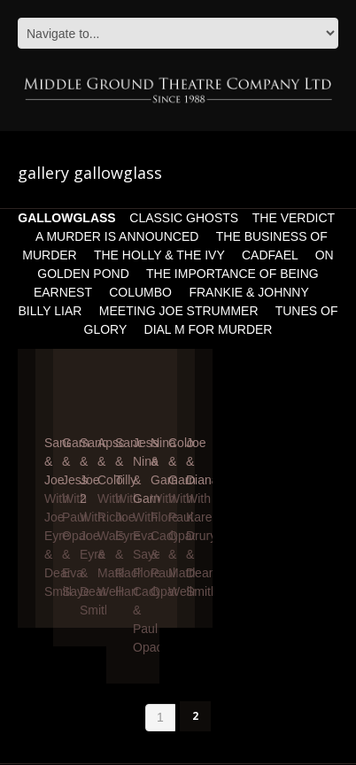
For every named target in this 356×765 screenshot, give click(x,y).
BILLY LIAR (50, 311)
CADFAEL (270, 255)
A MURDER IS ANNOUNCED (116, 236)
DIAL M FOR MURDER (208, 329)
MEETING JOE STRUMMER (179, 311)
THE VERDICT (293, 218)
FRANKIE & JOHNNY (250, 292)
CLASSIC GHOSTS (183, 218)
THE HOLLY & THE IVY (161, 255)
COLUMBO (140, 292)
